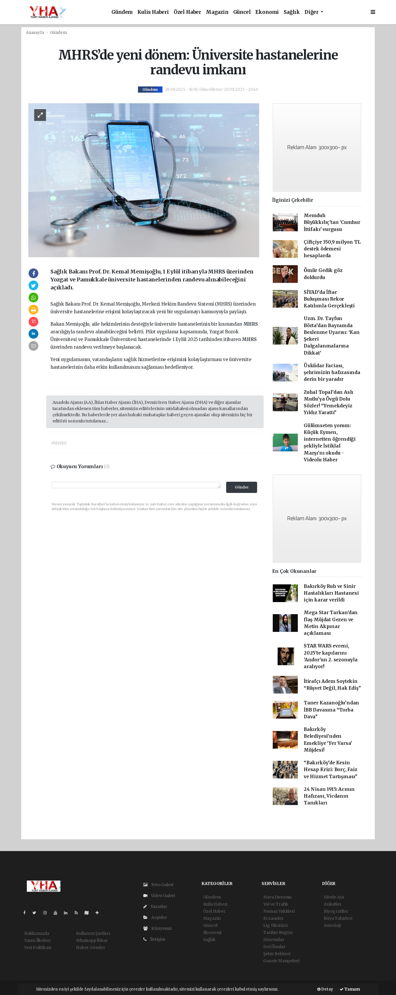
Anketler (332, 904)
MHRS (250, 324)
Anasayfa (35, 32)
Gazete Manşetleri (281, 960)
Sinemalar (273, 939)
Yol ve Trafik (275, 904)
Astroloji (332, 925)
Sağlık (292, 12)
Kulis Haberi (153, 12)
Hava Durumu (277, 897)
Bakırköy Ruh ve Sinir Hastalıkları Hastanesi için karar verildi (331, 593)
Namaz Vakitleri (279, 911)
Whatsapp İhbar (92, 940)
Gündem (122, 12)
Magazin (217, 12)
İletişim (154, 939)
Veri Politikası (37, 947)
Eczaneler (273, 918)
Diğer (312, 12)
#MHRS (59, 443)
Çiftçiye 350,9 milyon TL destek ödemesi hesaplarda (332, 249)
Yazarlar (155, 906)
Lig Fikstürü (275, 925)
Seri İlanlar (274, 946)
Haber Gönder (90, 947)
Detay (325, 989)
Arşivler (155, 917)
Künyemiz (157, 928)
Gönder (242, 487)
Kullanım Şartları (93, 933)
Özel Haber (187, 12)
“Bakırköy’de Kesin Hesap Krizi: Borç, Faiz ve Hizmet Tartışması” (330, 769)
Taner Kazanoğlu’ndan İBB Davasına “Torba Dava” (331, 709)
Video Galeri (159, 895)
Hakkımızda (36, 933)
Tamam (350, 989)
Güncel (242, 12)
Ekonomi (267, 12)
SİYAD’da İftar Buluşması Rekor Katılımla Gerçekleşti (329, 299)
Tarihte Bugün (278, 932)
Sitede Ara (334, 897)
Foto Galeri (158, 884)
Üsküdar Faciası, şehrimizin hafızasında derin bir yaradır (332, 372)
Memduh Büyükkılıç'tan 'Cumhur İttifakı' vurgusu (332, 222)
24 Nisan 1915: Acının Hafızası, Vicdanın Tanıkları (329, 796)
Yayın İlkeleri (37, 940)
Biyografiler (336, 911)
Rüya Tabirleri (338, 918)
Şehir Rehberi (276, 953)
